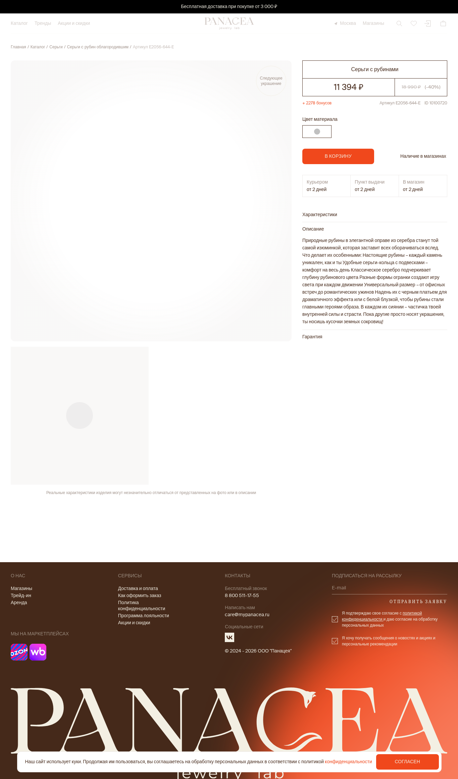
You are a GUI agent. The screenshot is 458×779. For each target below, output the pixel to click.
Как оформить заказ (139, 595)
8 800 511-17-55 (242, 595)
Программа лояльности (143, 616)
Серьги (55, 47)
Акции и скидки (74, 23)
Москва (344, 23)
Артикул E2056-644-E (153, 47)
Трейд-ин (21, 595)
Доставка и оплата (138, 588)
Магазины (373, 23)
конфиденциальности (348, 762)
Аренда (19, 602)
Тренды (43, 23)
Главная (18, 47)
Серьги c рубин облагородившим (98, 47)
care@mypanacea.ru (247, 615)
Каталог (19, 23)
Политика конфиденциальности (141, 606)
